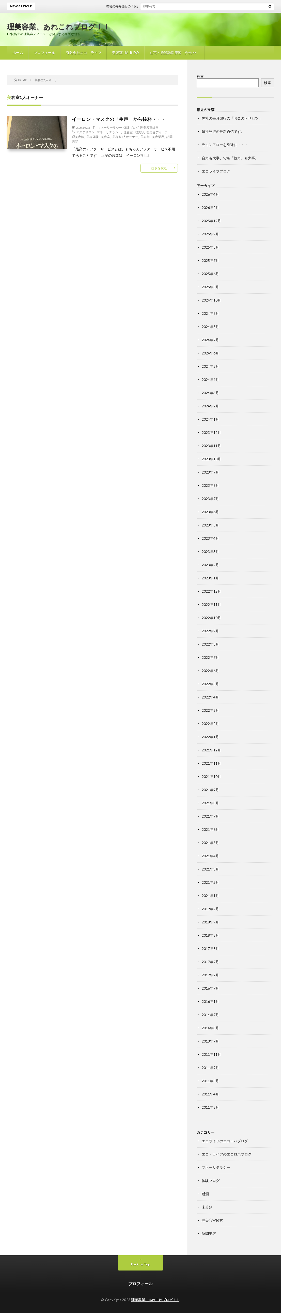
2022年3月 (210, 710)
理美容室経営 (149, 127)
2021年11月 (211, 763)
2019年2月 (210, 909)
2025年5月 (210, 287)
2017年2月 (210, 975)
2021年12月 (211, 750)
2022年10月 (211, 618)
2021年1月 (210, 895)
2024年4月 (210, 379)
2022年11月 (211, 604)
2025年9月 (210, 234)
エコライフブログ (216, 171)
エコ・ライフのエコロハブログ (227, 1154)
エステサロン (85, 132)
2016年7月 (210, 988)
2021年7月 (210, 816)
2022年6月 (210, 670)
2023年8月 (210, 485)
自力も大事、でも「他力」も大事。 (230, 158)
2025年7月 (210, 260)
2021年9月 (210, 790)
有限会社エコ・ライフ (83, 52)
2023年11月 (211, 446)
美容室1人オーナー (125, 136)
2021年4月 (210, 856)
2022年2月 (210, 723)
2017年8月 (210, 948)
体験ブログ (131, 127)
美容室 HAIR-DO (125, 52)
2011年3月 (210, 1107)
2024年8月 (210, 326)
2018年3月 (210, 935)
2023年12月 (211, 432)
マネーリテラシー (110, 127)
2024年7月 (210, 340)
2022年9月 (210, 631)
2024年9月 (210, 313)
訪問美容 (209, 1233)
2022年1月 (210, 737)
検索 (200, 76)
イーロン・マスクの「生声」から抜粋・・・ (119, 119)
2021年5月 (210, 842)
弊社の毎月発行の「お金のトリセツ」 (138, 6)
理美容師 (78, 136)
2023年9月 (210, 472)
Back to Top (140, 1264)
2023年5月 (210, 525)
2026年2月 (210, 207)
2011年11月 (211, 1054)
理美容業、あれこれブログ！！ (58, 26)
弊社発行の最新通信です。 (223, 131)
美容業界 (158, 136)
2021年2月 (210, 882)
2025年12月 (211, 221)
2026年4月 (210, 194)
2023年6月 (210, 512)
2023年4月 (210, 538)
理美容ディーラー (158, 132)
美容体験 (92, 136)
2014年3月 (210, 1028)
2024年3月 (210, 393)
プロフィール (44, 52)
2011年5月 (210, 1081)
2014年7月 (210, 1014)
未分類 (207, 1207)
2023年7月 (210, 498)
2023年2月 (210, 565)
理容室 (128, 132)
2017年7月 (210, 962)
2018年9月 (210, 922)
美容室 (105, 136)
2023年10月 (211, 459)
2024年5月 (210, 366)
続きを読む (159, 168)
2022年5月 (210, 684)
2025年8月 (210, 247)
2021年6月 (210, 829)
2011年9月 (210, 1067)
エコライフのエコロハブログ (225, 1141)
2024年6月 (210, 353)
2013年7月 (210, 1041)
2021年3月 (210, 869)
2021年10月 (211, 776)
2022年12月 (211, 591)
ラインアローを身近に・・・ (225, 144)
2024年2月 (210, 406)
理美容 (139, 132)
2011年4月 (210, 1094)
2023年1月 (210, 578)
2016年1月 (210, 1001)
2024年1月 (210, 419)
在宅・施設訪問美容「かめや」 (174, 52)
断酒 (205, 1194)
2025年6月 (210, 274)
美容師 (145, 136)
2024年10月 (211, 300)
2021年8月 (210, 803)
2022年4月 (210, 697)
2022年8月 (210, 644)
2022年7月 (210, 657)
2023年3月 (210, 551)
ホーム (17, 52)
